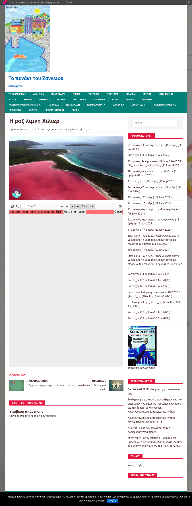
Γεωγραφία (93, 94)
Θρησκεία (44, 99)
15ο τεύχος (134, 197)
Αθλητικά (38, 94)
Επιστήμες (113, 94)
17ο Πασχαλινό (136, 181)
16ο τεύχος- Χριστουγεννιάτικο (146, 187)
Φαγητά (130, 99)
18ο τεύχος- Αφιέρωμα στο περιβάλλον (151, 171)
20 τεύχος (134, 155)
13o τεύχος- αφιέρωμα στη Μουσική (149, 209)
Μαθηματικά (166, 94)
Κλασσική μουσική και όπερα (24, 105)
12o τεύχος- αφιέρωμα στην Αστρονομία (151, 219)
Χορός (75, 110)
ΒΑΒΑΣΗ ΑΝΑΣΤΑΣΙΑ (25, 129)
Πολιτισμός (15, 110)
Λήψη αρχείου (17, 374)
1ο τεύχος (134, 318)
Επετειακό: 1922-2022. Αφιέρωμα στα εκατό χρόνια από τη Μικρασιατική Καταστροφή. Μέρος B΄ (153, 239)
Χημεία (28, 99)
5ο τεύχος (134, 286)
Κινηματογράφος (54, 110)
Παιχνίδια (53, 105)
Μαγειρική (99, 99)
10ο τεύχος (134, 249)
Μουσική (147, 99)
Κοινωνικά (118, 105)
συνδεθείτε (49, 415)
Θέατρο (33, 110)
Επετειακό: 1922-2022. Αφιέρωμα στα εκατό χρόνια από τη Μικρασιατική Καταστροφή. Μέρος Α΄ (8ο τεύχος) (153, 259)
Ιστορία (61, 99)
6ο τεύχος (134, 280)
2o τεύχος (134, 312)
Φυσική (12, 99)
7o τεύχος (134, 274)
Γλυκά (115, 99)
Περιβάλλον (73, 105)
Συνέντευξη (138, 105)
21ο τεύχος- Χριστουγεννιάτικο (146, 145)
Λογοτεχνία (79, 99)
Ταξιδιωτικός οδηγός (164, 105)
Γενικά (76, 94)
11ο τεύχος (134, 229)
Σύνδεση (68, 2)
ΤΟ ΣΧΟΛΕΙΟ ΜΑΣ (17, 94)
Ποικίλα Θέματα (96, 105)
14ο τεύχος (134, 203)
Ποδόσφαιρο (58, 94)
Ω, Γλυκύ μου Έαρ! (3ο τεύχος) (145, 302)
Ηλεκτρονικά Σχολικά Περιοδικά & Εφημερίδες (35, 2)
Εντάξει (112, 501)
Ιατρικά (147, 94)
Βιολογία (131, 94)
